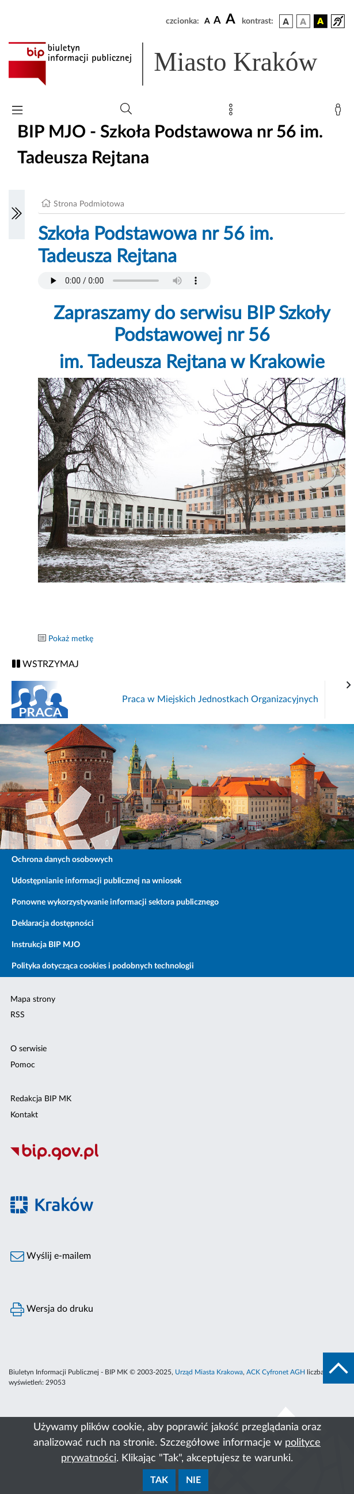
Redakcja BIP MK (40, 1099)
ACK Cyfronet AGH (275, 1372)
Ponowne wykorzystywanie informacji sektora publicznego (115, 902)
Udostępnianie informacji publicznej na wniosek (96, 881)
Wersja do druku (51, 1309)
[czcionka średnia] (217, 21)
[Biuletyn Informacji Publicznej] (177, 1158)
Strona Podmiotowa (89, 204)
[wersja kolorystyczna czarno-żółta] (320, 21)
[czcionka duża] (231, 19)
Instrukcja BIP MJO (46, 945)
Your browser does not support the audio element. (124, 280)
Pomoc (22, 1065)
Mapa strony (32, 999)
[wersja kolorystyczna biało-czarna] (303, 21)
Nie (193, 1480)
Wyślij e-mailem (50, 1256)
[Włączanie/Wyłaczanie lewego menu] (17, 214)
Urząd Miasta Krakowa (209, 1372)
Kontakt (24, 1115)
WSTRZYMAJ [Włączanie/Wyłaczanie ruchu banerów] (45, 664)
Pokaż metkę (70, 639)
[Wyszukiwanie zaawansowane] (126, 109)
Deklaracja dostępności (53, 924)
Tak (159, 1480)
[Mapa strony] (233, 112)
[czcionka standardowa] (207, 21)
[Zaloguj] (340, 112)
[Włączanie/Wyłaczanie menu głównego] (17, 111)
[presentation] (349, 685)
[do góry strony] (338, 1368)
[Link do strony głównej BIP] (177, 64)
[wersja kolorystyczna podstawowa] (286, 21)
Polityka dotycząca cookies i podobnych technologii (103, 966)
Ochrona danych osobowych (62, 860)
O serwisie (28, 1049)
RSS (17, 1015)
